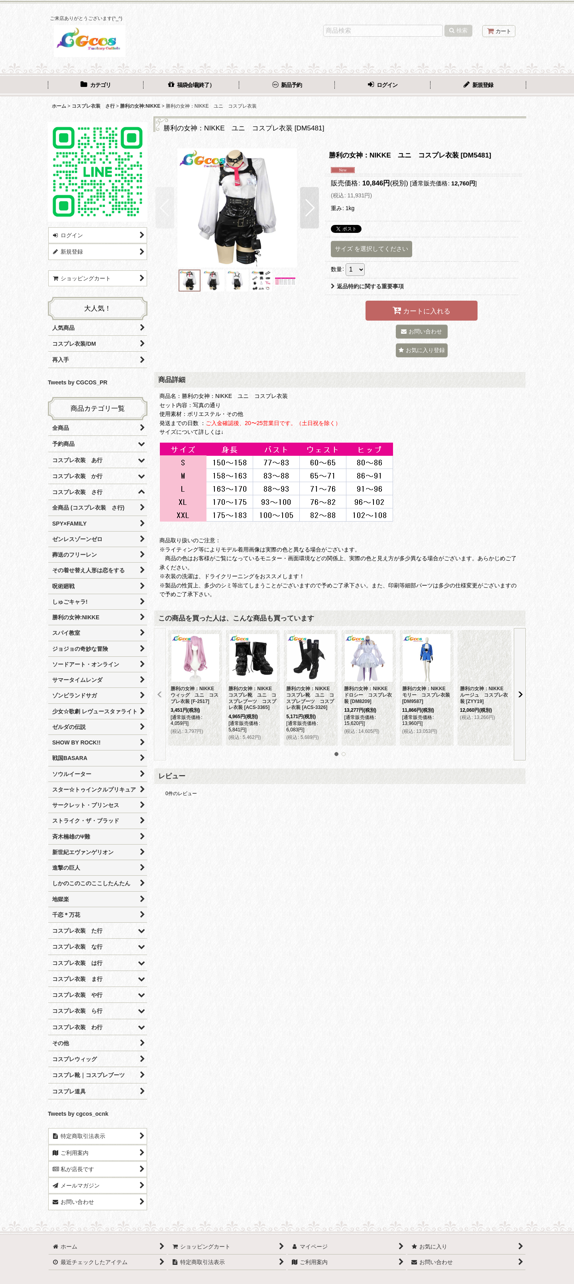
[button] (164, 207)
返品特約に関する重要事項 (367, 286)
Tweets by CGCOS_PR (77, 382)
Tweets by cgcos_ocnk (78, 1114)
